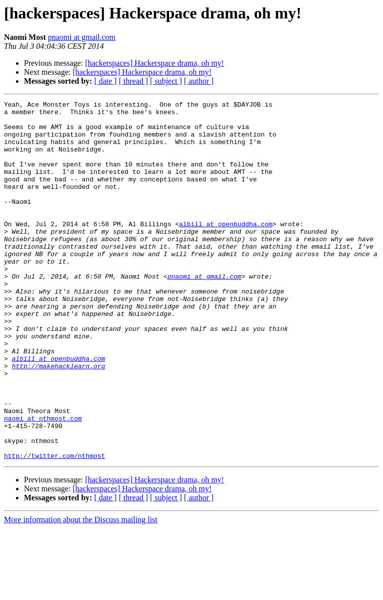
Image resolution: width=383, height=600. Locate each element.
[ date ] (105, 81)
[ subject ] (166, 81)
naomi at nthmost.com (43, 482)
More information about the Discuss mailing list (81, 591)
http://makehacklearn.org (58, 419)
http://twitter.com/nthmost (54, 527)
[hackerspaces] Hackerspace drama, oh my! (154, 63)
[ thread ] (133, 81)
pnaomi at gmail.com (82, 37)
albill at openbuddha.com (225, 249)
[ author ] (199, 81)
